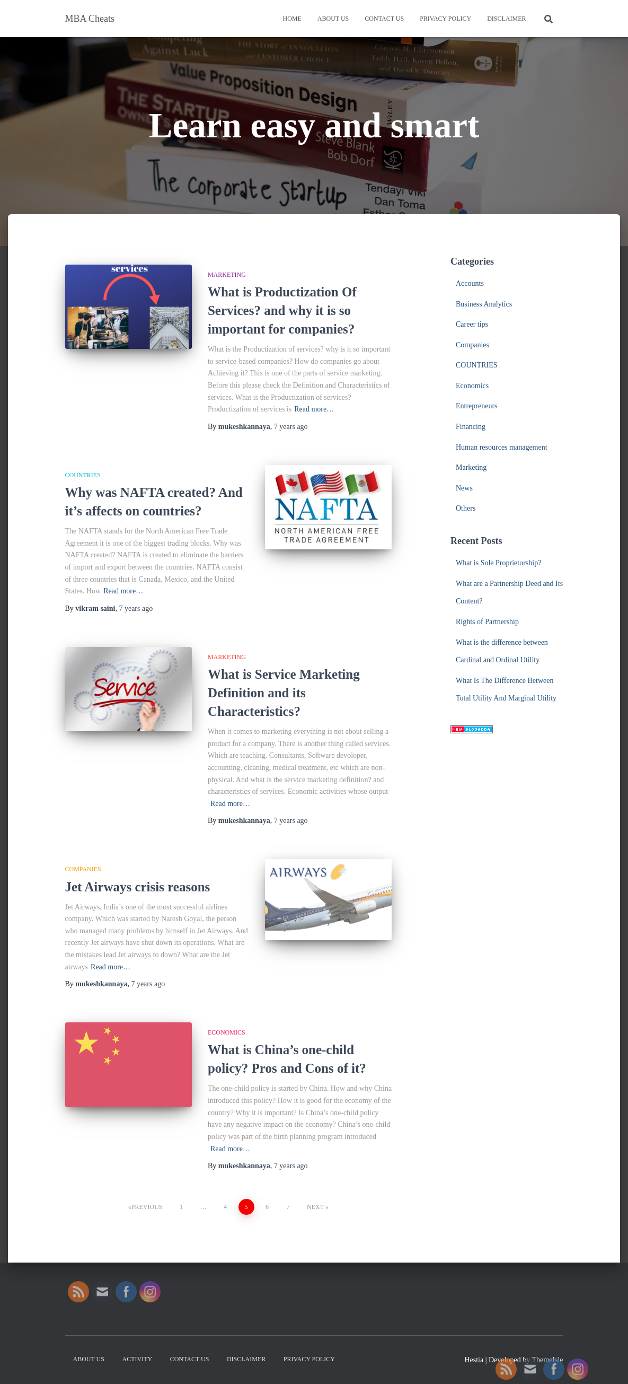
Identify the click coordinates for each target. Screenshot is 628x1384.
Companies (83, 869)
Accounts (470, 283)
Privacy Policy (445, 18)
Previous (147, 1207)
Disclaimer (506, 18)
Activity (137, 1359)
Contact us (384, 18)
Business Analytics (484, 304)
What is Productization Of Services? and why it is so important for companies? (282, 310)
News (464, 488)
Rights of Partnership (487, 622)
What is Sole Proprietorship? (498, 563)
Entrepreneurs (477, 406)
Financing (470, 427)
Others (465, 508)
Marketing (227, 274)
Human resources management (501, 447)
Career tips (472, 324)
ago (291, 427)
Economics (226, 1032)
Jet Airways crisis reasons (137, 887)
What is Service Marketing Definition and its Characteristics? (284, 693)
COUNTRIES (83, 475)
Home (291, 18)
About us (333, 18)
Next (315, 1207)
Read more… (314, 409)
